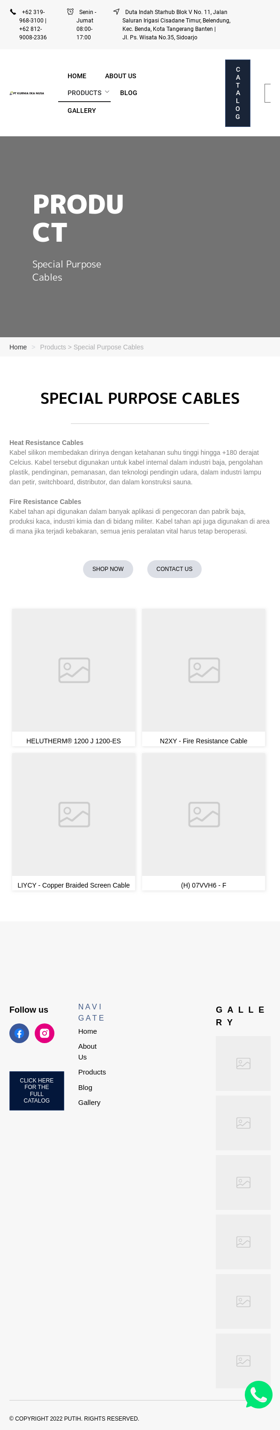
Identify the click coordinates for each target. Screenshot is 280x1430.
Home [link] (18, 347)
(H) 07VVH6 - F (203, 885)
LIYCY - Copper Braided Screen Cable (73, 885)
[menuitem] (77, 75)
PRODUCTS (84, 92)
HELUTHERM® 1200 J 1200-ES (73, 741)
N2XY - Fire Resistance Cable (203, 741)
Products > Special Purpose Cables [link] (92, 347)
